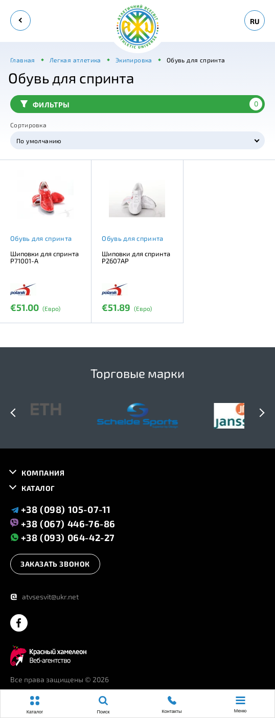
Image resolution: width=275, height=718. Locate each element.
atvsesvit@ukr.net (44, 596)
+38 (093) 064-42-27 (62, 537)
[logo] (137, 27)
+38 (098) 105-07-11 (60, 509)
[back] (20, 20)
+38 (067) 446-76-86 (63, 523)
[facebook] (19, 623)
